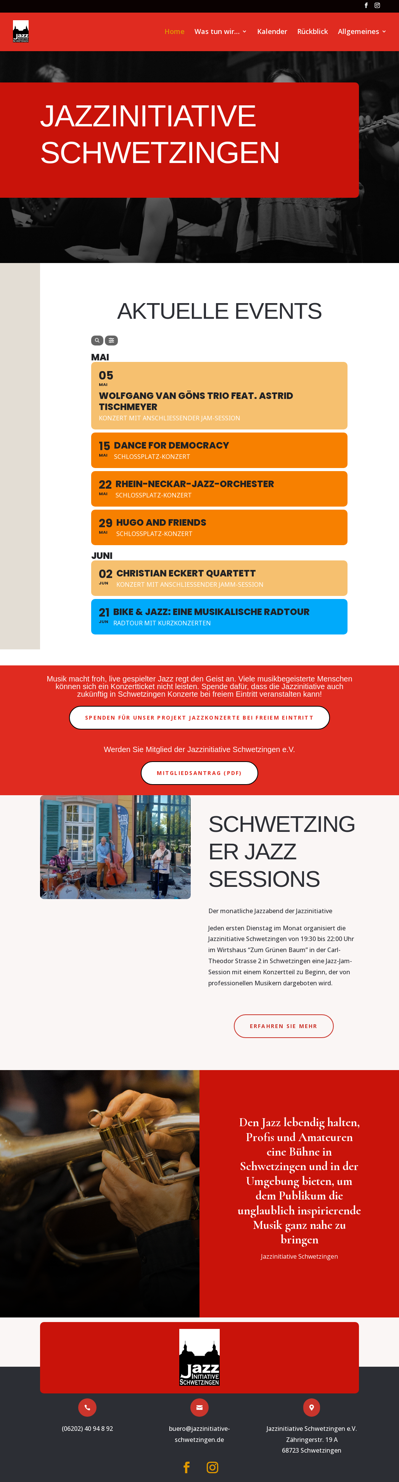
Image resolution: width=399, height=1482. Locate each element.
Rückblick (312, 32)
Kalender (272, 32)
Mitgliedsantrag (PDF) (199, 773)
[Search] (97, 340)
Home (174, 32)
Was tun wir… (217, 32)
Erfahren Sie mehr (284, 1026)
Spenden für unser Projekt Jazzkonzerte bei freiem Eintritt (199, 717)
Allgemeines (358, 32)
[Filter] (111, 340)
